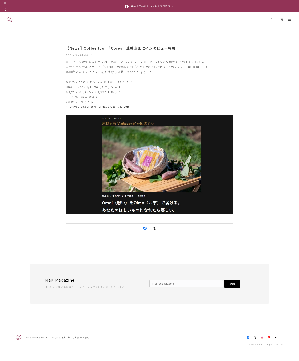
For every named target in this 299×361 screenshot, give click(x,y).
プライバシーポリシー (36, 337)
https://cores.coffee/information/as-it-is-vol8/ (98, 106)
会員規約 (85, 337)
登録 (232, 283)
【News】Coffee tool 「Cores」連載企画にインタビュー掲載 (121, 48)
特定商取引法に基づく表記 (65, 337)
